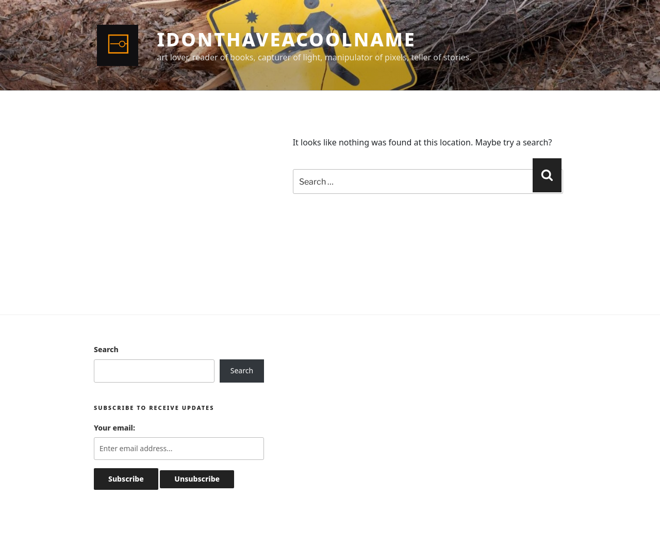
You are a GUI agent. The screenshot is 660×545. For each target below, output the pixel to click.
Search (106, 349)
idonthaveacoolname (286, 39)
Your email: (114, 428)
